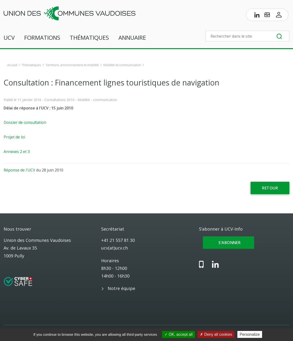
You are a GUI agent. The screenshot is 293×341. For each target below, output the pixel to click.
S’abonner (228, 242)
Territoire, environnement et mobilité (72, 65)
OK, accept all (178, 334)
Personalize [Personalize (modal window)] (250, 334)
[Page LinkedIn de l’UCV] (257, 15)
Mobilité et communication (122, 65)
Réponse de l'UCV (19, 170)
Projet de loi (14, 137)
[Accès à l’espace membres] (279, 15)
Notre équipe (121, 288)
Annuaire (132, 37)
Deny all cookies (216, 334)
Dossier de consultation (25, 122)
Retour (270, 188)
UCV (9, 37)
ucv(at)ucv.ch (114, 248)
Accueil (12, 65)
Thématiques (89, 37)
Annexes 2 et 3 (17, 151)
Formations (42, 37)
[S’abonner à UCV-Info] (267, 15)
